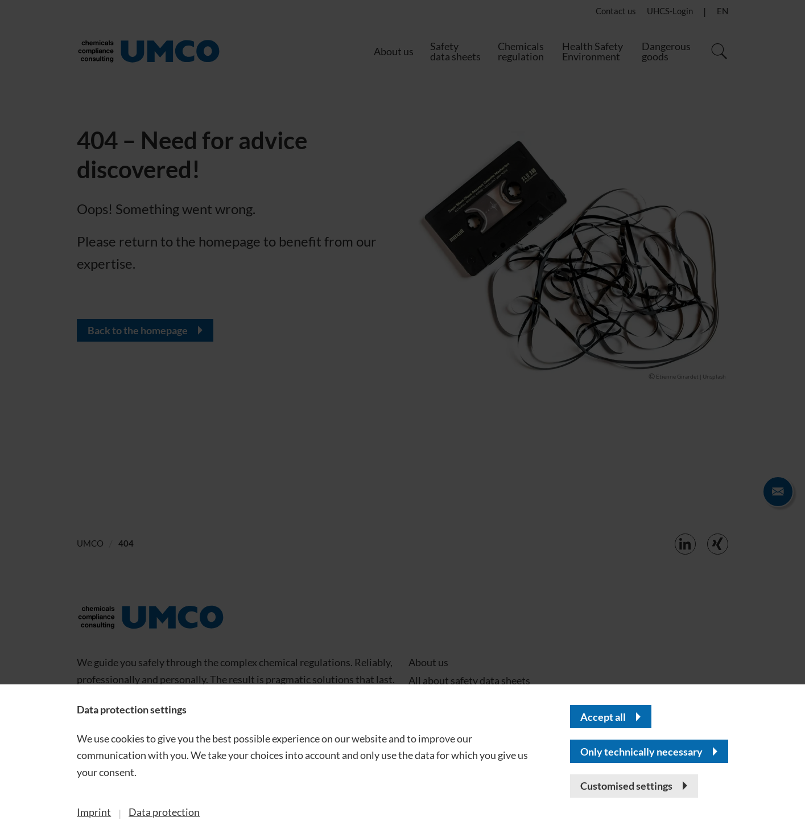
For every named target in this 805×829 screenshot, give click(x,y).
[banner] (402, 414)
